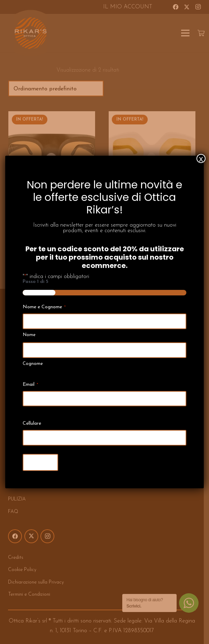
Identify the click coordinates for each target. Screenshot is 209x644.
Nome (29, 335)
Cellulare (32, 423)
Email (30, 385)
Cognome (33, 363)
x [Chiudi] (201, 158)
